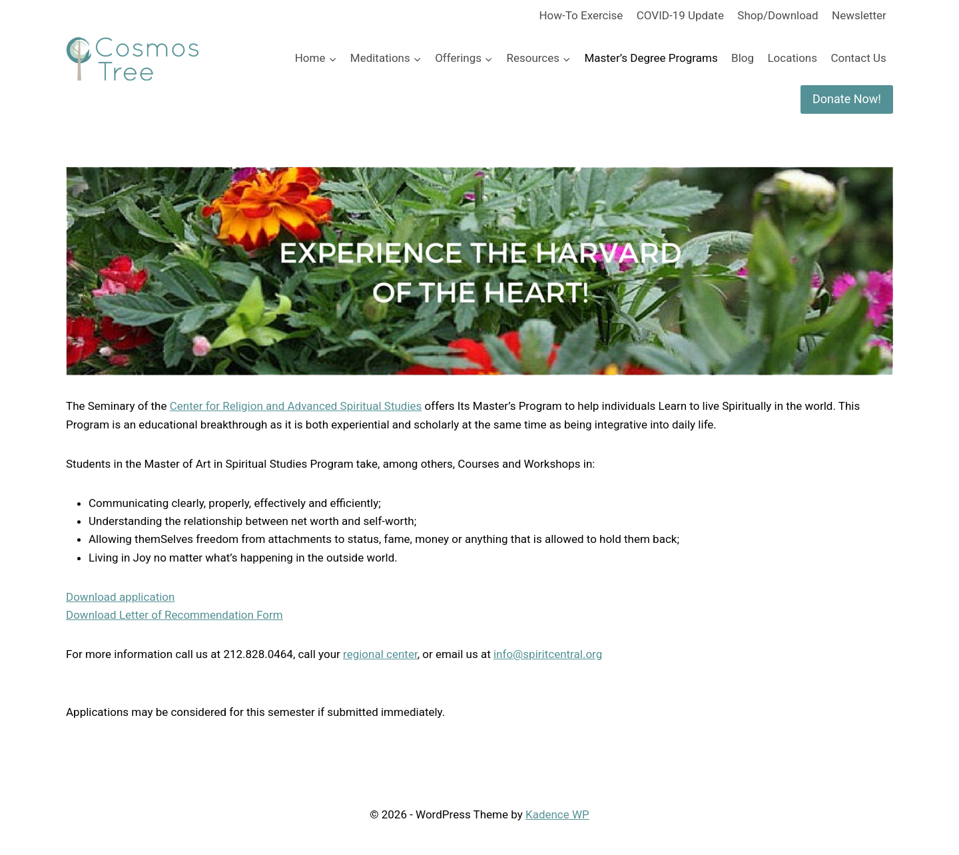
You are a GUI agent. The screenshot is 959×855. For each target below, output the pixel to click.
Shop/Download (777, 15)
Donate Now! (846, 99)
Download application (120, 596)
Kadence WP (557, 814)
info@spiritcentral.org (547, 654)
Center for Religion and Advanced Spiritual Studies (296, 406)
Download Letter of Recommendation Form (174, 614)
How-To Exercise (581, 15)
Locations (792, 58)
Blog (742, 58)
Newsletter (859, 15)
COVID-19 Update (680, 15)
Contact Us (858, 58)
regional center (380, 654)
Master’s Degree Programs (650, 58)
